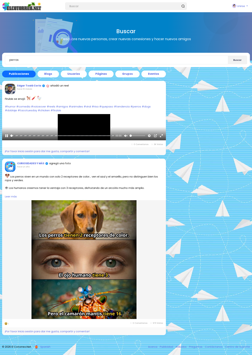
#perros (135, 106)
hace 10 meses (24, 89)
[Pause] (6, 137)
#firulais (56, 110)
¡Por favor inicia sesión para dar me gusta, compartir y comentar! (47, 151)
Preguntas (196, 347)
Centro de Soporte (237, 347)
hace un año (23, 166)
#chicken (44, 110)
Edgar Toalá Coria (29, 85)
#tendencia (122, 106)
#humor (10, 106)
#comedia (23, 106)
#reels (51, 106)
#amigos (62, 106)
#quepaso (106, 106)
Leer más (11, 196)
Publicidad (167, 347)
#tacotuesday (27, 110)
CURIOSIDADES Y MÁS (30, 163)
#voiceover (38, 106)
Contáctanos (214, 347)
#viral (87, 106)
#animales (76, 106)
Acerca (153, 347)
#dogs (146, 106)
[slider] (62, 137)
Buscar (237, 60)
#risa (95, 106)
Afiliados (181, 347)
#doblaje (11, 110)
